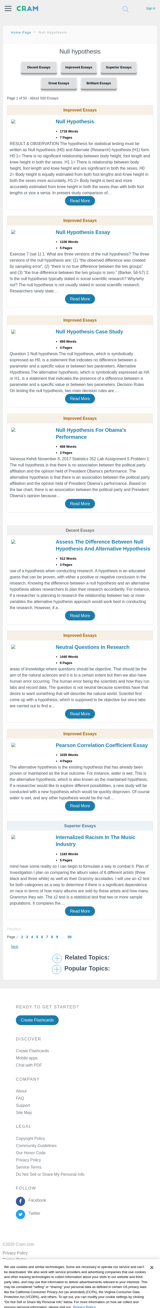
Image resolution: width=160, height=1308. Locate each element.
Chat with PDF (29, 1065)
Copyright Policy (30, 1138)
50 (69, 937)
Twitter (33, 1213)
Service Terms (28, 1167)
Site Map (24, 1112)
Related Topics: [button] (87, 957)
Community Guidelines (36, 1145)
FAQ (20, 1098)
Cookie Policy (15, 1260)
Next (14, 947)
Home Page (21, 32)
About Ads (12, 1266)
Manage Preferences (35, 1174)
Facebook (36, 1200)
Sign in (150, 8)
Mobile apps (27, 1058)
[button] (8, 8)
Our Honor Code (31, 1153)
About (21, 1091)
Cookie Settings (17, 1280)
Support (23, 1105)
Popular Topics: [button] (87, 968)
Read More (80, 201)
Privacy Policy (28, 1160)
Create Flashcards (37, 1020)
